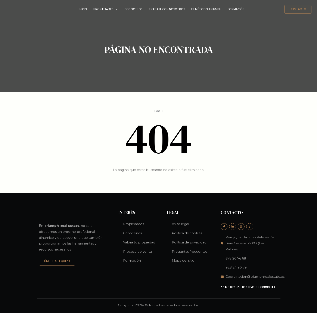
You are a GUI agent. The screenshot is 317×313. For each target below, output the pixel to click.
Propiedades (105, 9)
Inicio (83, 9)
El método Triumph (206, 9)
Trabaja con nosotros (167, 9)
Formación (236, 9)
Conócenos (133, 9)
